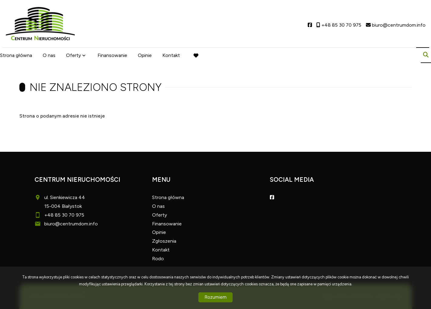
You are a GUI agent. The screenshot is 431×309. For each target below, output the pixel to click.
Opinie (145, 55)
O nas (49, 55)
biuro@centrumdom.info (71, 224)
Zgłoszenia (164, 241)
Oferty (73, 55)
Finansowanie (112, 55)
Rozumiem (215, 297)
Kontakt (171, 55)
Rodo (158, 258)
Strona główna (16, 55)
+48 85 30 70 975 (64, 215)
